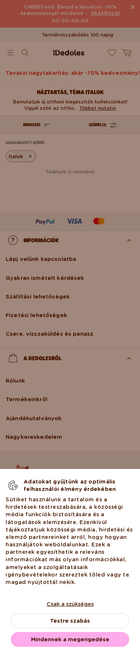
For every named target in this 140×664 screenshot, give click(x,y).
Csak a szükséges (70, 604)
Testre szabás (70, 621)
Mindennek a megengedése (70, 639)
